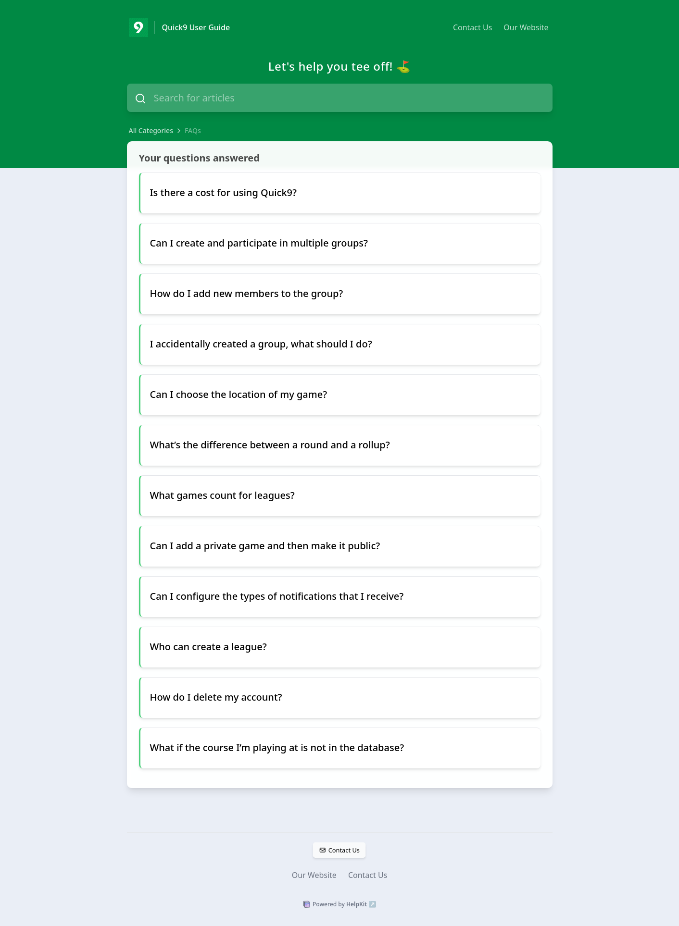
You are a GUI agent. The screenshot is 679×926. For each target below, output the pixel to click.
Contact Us (472, 27)
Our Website (525, 27)
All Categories (151, 130)
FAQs (193, 130)
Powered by (339, 904)
